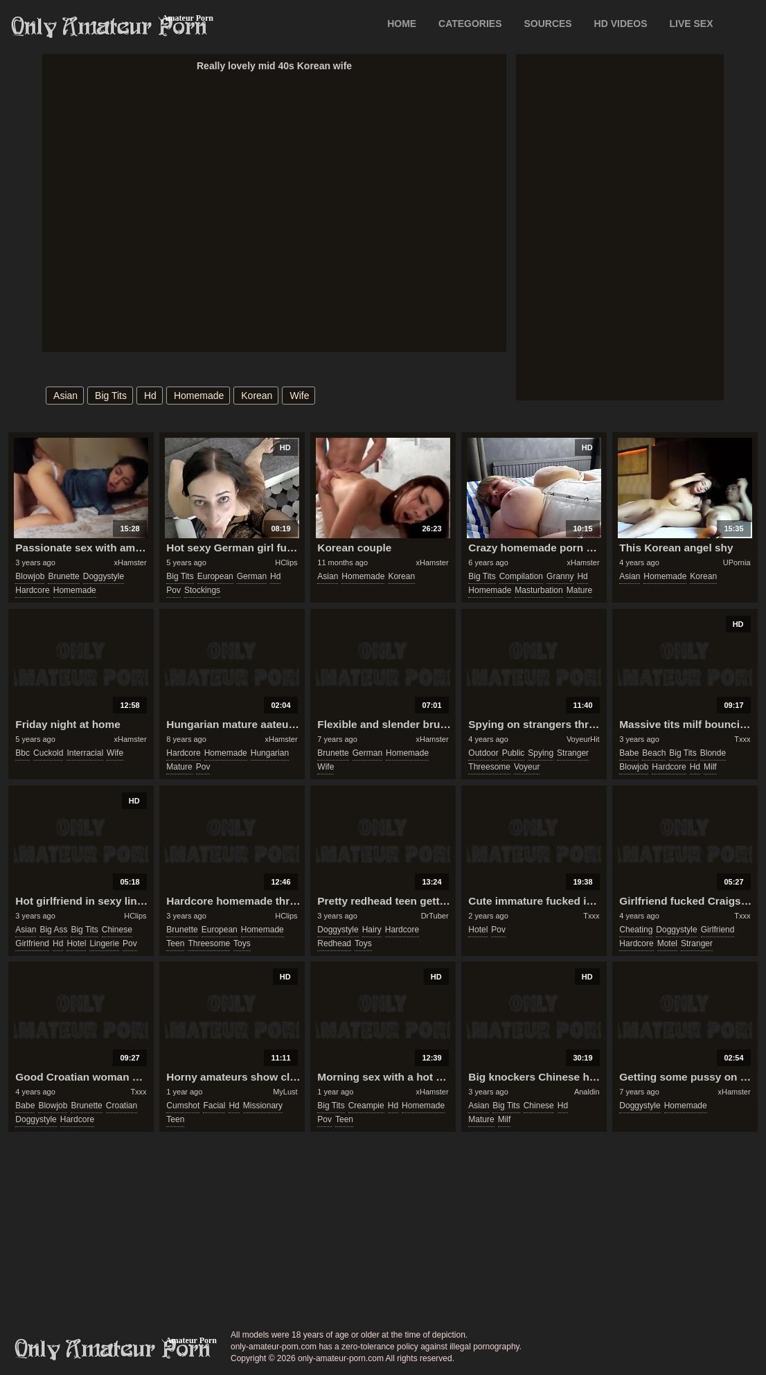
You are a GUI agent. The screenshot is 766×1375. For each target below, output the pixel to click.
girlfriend (32, 943)
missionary (263, 1105)
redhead (334, 943)
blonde (713, 753)
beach (654, 753)
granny (559, 576)
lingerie (104, 943)
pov (173, 590)
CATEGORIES (470, 23)
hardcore (32, 590)
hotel (76, 943)
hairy (372, 929)
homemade (199, 395)
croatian (121, 1105)
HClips (286, 562)
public (513, 753)
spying (540, 753)
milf (710, 767)
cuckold (48, 753)
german (252, 576)
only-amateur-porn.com (113, 1349)
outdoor (483, 753)
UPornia (737, 562)
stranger (573, 753)
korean (256, 395)
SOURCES (547, 23)
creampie (366, 1105)
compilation (521, 576)
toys (242, 943)
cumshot (182, 1105)
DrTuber (435, 916)
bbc (22, 753)
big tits (111, 395)
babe (629, 753)
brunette (63, 576)
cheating (635, 929)
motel (667, 943)
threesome (489, 767)
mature (579, 590)
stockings (202, 590)
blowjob (29, 576)
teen (175, 943)
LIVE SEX (691, 23)
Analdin (587, 1092)
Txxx (742, 739)
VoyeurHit (583, 739)
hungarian (270, 753)
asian (65, 395)
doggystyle (103, 576)
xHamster (130, 562)
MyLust (285, 1092)
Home (401, 23)
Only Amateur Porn (109, 27)
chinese (117, 929)
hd (150, 395)
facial (214, 1105)
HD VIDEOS (621, 23)
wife (299, 395)
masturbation (538, 590)
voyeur (527, 767)
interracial (84, 753)
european (215, 576)
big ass (53, 929)
